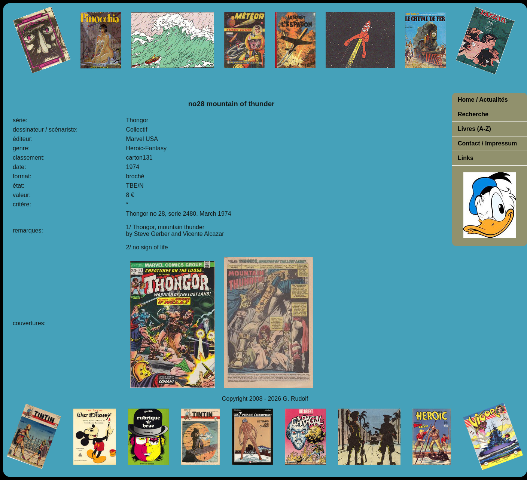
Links (465, 158)
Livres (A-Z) (474, 129)
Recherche (473, 114)
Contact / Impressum (487, 143)
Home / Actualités (483, 99)
